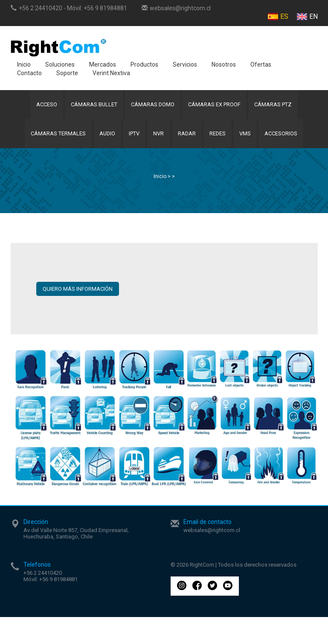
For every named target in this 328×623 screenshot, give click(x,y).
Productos (144, 64)
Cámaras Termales (54, 138)
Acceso (45, 106)
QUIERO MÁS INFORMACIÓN (78, 295)
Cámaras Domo (153, 106)
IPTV (133, 138)
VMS (248, 138)
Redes (219, 138)
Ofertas (260, 64)
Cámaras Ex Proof (216, 106)
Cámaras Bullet (93, 106)
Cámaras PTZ (275, 106)
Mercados (102, 64)
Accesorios (284, 138)
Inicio (24, 64)
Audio (105, 138)
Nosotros (224, 64)
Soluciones (60, 64)
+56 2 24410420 (40, 8)
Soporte (67, 73)
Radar (187, 138)
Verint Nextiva (111, 73)
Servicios (185, 64)
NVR (158, 138)
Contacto (29, 73)
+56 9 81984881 (105, 8)
